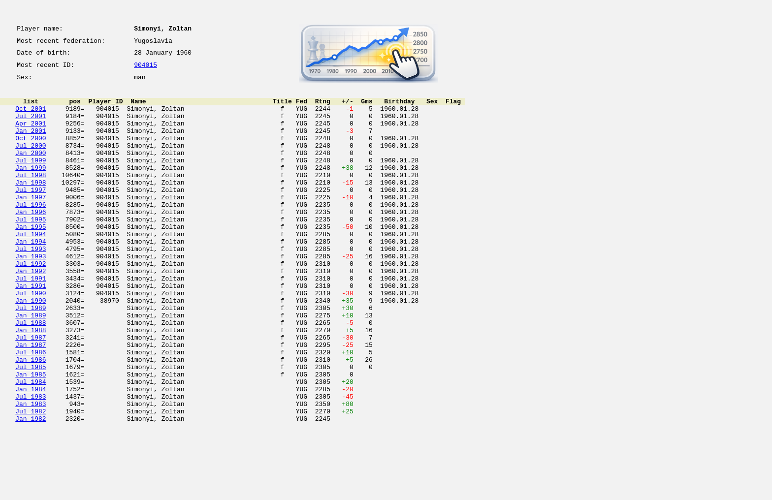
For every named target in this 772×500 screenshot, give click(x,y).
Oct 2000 (30, 152)
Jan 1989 (30, 365)
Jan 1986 (30, 418)
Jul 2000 (30, 161)
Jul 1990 (30, 338)
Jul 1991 (30, 320)
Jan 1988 (30, 382)
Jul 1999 (30, 179)
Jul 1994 (30, 267)
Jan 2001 (30, 143)
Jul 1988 (30, 374)
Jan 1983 (30, 471)
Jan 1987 (30, 400)
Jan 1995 (30, 258)
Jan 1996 (30, 241)
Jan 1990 (30, 347)
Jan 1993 (30, 294)
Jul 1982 (30, 480)
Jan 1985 (30, 436)
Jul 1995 (30, 250)
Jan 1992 (30, 312)
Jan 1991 (30, 329)
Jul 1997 (30, 214)
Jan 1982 (30, 489)
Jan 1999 (30, 188)
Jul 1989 (30, 356)
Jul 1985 (30, 427)
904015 (145, 69)
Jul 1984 (30, 444)
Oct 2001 (30, 117)
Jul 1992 (30, 303)
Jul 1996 (30, 232)
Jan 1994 (30, 276)
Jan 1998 (30, 205)
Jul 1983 (30, 462)
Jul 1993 (30, 285)
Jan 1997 (30, 223)
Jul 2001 (30, 126)
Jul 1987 (30, 391)
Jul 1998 (30, 196)
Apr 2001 (30, 134)
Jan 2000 (30, 170)
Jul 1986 (30, 409)
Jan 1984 (30, 453)
